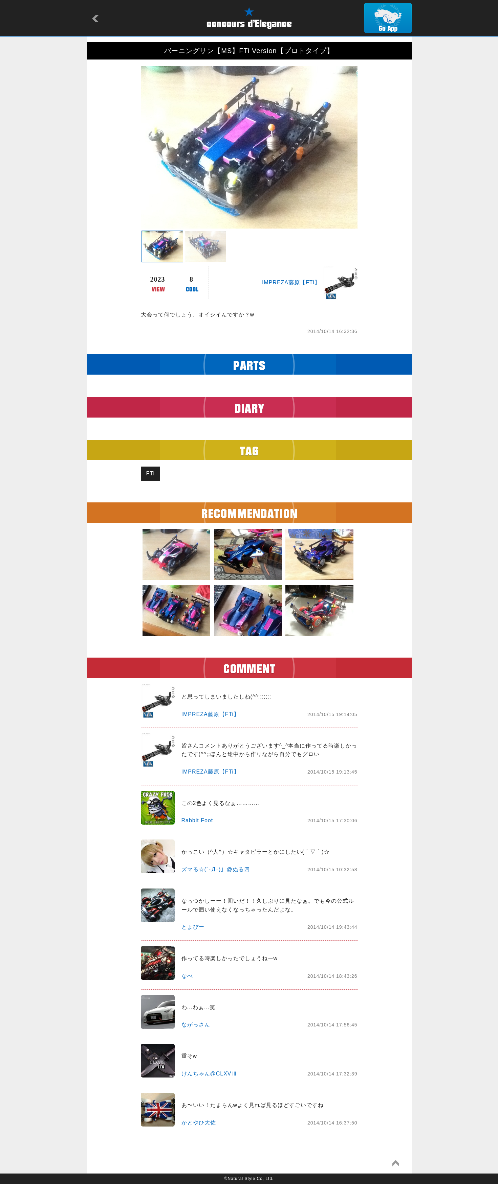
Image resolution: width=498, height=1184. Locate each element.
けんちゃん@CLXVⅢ (209, 1073)
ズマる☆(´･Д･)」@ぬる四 (215, 869)
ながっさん (195, 1024)
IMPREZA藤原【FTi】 (291, 282)
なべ (187, 976)
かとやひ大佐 (198, 1123)
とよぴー (192, 927)
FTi (150, 473)
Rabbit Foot (197, 820)
